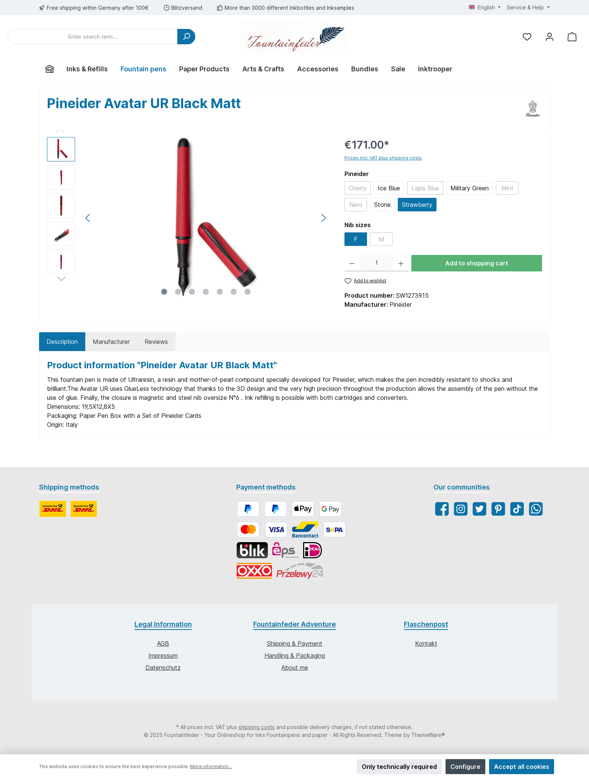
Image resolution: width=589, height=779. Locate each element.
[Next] (323, 218)
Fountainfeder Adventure (294, 624)
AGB (163, 643)
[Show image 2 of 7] (178, 292)
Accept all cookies (521, 766)
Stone (382, 204)
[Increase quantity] (401, 263)
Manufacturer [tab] (111, 341)
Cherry (358, 188)
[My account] (549, 36)
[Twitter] (479, 508)
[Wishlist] (527, 36)
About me (294, 667)
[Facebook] (441, 508)
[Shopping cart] (572, 36)
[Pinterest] (498, 508)
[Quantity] (376, 263)
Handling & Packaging (294, 655)
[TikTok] (517, 508)
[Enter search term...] (93, 36)
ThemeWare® (428, 735)
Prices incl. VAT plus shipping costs (383, 158)
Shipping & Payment (294, 643)
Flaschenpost (426, 624)
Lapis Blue (425, 188)
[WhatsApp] (535, 508)
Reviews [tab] (156, 341)
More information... (211, 766)
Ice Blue (389, 188)
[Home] (49, 69)
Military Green (469, 188)
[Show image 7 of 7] (248, 292)
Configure (465, 766)
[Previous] (88, 218)
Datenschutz (163, 667)
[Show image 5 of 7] (220, 292)
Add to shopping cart (476, 263)
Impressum (163, 655)
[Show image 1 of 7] (164, 292)
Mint (507, 188)
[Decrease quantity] (352, 263)
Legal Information (163, 624)
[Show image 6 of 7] (234, 292)
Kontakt (426, 643)
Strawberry (417, 204)
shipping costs (257, 727)
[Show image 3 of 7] (192, 292)
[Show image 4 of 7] (206, 292)
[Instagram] (460, 508)
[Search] (186, 36)
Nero (355, 204)
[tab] (62, 341)
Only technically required (399, 766)
